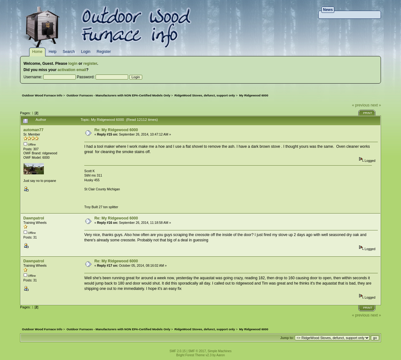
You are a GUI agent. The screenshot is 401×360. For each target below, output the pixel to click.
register (90, 63)
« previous (360, 105)
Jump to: (287, 338)
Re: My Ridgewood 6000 (116, 130)
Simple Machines (220, 351)
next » (376, 105)
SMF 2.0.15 (177, 351)
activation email (72, 70)
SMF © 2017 (197, 351)
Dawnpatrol (33, 218)
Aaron (220, 355)
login (72, 63)
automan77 (33, 130)
